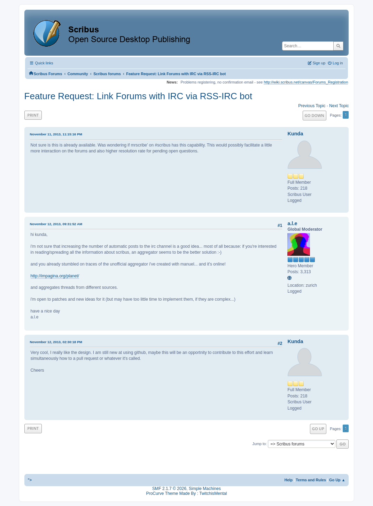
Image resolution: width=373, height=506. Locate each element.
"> (30, 480)
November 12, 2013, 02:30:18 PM (56, 342)
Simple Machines (205, 488)
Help (289, 480)
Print (33, 115)
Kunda (295, 133)
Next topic (339, 105)
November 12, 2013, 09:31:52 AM (56, 224)
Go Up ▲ (337, 480)
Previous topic (311, 105)
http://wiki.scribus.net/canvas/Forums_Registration (306, 82)
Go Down (314, 115)
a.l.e (292, 223)
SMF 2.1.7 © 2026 (169, 488)
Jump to (259, 444)
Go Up (318, 428)
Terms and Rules (311, 480)
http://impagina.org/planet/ (55, 276)
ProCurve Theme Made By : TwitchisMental (186, 493)
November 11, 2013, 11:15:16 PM (56, 134)
